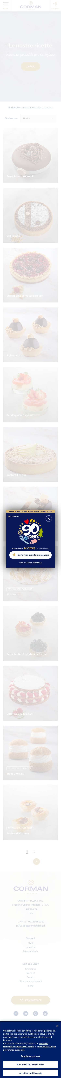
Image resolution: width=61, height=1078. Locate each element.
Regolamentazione (30, 1059)
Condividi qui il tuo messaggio (31, 554)
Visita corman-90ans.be (30, 562)
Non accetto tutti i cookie (30, 1067)
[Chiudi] (57, 1028)
